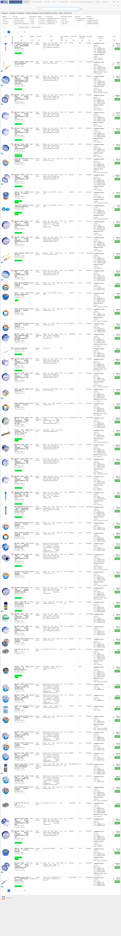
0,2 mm (41, 18)
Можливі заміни (18, 53)
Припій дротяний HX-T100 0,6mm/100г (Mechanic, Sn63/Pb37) (22, 534)
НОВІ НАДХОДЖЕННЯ (36, 1)
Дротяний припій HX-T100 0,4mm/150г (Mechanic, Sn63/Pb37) (22, 640)
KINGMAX (31, 543)
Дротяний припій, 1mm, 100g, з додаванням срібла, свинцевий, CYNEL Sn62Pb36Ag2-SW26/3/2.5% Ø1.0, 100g (22, 336)
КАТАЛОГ (26, 1)
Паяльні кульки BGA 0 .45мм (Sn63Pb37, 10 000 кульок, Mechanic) (22, 603)
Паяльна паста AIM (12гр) (21, 348)
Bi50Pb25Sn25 (51, 20)
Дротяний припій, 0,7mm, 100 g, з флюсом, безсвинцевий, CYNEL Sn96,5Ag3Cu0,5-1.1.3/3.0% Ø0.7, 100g (22, 420)
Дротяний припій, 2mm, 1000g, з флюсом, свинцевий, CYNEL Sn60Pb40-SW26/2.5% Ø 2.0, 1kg (22, 557)
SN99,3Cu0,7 (50, 23)
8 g (32, 22)
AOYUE (5, 22)
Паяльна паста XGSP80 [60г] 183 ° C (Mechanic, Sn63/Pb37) (22, 193)
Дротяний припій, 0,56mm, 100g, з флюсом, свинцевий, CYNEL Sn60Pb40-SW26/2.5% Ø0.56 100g (22, 224)
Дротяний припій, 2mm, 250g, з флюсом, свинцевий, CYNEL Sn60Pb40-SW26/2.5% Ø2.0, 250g (22, 131)
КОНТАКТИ (105, 1)
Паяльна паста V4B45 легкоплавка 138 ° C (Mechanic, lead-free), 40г (22, 431)
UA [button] (114, 5)
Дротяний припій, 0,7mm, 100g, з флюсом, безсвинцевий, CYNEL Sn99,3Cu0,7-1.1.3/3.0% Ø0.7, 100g (22, 616)
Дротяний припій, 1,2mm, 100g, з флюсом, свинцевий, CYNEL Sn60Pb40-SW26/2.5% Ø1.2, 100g (22, 273)
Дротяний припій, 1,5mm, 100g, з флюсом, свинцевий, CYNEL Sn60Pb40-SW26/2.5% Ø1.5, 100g (22, 376)
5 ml (32, 20)
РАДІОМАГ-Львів (92, 22)
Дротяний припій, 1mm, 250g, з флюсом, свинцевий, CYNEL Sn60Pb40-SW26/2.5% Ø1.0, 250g (22, 115)
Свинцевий (79, 20)
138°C (64, 23)
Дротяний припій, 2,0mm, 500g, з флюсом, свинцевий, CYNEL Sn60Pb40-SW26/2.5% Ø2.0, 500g (22, 447)
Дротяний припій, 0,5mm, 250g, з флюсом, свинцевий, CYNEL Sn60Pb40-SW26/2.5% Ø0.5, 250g (22, 479)
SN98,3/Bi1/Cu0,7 (51, 22)
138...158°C (65, 22)
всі (100, 38)
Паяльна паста (18, 20)
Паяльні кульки (18, 22)
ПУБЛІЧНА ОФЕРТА (63, 1)
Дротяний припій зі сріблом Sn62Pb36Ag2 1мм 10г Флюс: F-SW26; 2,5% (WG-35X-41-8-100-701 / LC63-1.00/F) (22, 495)
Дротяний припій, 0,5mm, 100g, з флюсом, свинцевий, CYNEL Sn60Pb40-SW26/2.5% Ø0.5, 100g (22, 461)
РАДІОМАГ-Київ (92, 20)
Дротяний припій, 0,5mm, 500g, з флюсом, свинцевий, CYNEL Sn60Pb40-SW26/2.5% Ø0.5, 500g (22, 361)
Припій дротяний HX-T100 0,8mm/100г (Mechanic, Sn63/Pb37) (22, 160)
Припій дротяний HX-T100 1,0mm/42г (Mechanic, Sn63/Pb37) (22, 405)
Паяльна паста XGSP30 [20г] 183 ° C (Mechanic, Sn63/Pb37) (22, 850)
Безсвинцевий (80, 18)
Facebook (98, 1)
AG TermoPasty (7, 18)
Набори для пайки (19, 18)
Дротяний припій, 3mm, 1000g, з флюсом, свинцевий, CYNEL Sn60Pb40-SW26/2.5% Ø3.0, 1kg (22, 97)
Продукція (4, 13)
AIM (4, 20)
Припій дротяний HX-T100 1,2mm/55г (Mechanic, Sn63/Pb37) (22, 788)
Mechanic (31, 158)
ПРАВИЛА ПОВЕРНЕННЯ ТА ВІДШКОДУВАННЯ (82, 1)
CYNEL (31, 42)
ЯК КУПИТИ (47, 1)
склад (89, 18)
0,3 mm (41, 22)
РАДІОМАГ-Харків (92, 23)
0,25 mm (41, 20)
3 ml (32, 18)
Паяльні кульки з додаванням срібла (20, 24)
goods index (9, 897)
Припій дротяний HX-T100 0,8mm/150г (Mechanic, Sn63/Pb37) (22, 284)
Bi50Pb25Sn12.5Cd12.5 (53, 18)
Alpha (5, 23)
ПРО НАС (54, 1)
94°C (63, 20)
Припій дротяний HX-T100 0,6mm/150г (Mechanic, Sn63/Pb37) (22, 325)
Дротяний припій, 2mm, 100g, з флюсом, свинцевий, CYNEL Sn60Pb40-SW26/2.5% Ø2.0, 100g (22, 834)
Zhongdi (31, 61)
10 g (32, 23)
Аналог (16, 202)
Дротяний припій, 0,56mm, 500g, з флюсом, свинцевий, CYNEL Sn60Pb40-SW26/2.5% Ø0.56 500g (22, 821)
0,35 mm (41, 23)
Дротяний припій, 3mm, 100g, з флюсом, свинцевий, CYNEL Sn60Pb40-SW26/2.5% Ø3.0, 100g (22, 240)
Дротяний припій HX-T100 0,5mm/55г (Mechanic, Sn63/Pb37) (22, 573)
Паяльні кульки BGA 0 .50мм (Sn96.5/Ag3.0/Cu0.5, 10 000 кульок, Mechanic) (22, 765)
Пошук (81, 9)
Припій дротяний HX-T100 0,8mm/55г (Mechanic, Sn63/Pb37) (22, 524)
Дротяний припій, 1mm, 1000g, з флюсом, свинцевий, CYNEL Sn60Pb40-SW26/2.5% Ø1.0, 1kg (22, 177)
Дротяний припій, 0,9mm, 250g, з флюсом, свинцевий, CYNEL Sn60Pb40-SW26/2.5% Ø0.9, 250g (22, 629)
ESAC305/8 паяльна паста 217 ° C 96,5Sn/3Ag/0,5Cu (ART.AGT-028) (22, 879)
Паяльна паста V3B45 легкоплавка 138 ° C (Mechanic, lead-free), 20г (22, 668)
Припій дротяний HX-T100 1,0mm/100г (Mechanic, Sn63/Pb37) (22, 310)
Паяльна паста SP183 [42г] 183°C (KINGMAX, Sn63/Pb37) (22, 707)
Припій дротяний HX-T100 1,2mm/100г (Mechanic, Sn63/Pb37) (22, 717)
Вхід (118, 1)
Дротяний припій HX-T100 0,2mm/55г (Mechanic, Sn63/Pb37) (22, 744)
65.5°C (64, 18)
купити (117, 48)
